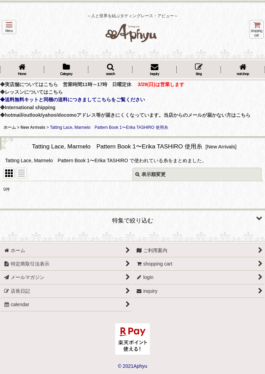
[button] (9, 27)
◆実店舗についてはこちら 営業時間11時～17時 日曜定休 (65, 84)
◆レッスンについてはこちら (31, 92)
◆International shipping (28, 107)
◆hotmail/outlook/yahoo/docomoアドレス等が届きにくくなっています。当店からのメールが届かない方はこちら (125, 115)
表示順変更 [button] (150, 174)
